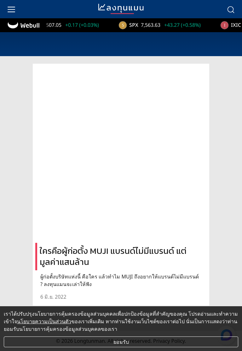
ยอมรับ (121, 341)
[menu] (11, 9)
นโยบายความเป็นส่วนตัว (44, 321)
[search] (230, 9)
